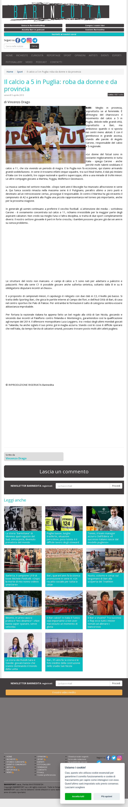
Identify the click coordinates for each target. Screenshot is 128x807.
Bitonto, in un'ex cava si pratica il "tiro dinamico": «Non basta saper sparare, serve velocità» (23, 622)
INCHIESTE (22, 55)
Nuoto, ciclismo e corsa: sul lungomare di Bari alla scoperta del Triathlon (103, 578)
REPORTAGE (53, 55)
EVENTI (105, 55)
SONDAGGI (42, 767)
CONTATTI (56, 62)
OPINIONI (80, 55)
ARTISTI (93, 55)
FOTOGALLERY (14, 62)
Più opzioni (106, 796)
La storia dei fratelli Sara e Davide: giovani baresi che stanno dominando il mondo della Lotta (21, 664)
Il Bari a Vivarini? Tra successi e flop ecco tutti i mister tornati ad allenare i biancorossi (104, 622)
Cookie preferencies (46, 775)
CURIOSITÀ (37, 55)
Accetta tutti (78, 796)
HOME (9, 55)
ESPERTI (116, 55)
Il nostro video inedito (64, 692)
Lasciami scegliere (75, 787)
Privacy (40, 772)
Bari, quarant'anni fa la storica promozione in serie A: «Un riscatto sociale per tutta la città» (63, 580)
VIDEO (29, 62)
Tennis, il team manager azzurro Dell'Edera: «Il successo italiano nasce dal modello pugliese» (103, 538)
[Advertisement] (64, 252)
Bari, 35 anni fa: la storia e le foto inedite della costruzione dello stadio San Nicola (63, 663)
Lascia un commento (64, 471)
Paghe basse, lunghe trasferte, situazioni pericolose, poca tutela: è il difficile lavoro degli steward (63, 538)
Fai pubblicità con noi (77, 762)
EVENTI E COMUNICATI (16, 764)
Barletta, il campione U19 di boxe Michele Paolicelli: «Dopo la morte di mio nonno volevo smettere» (23, 580)
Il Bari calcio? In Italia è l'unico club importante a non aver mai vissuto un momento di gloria (63, 622)
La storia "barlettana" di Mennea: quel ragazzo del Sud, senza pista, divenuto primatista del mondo (21, 538)
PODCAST (41, 62)
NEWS (9, 772)
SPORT (67, 55)
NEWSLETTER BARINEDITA (31, 485)
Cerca (34, 46)
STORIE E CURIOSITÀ (15, 762)
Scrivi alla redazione (77, 759)
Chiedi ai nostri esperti (78, 756)
